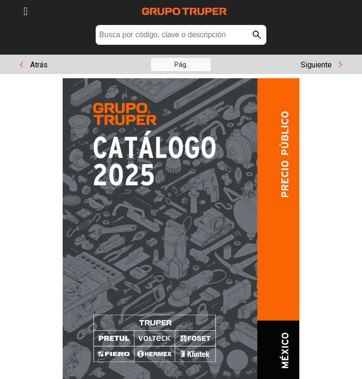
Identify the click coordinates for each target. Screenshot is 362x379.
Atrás (34, 64)
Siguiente (321, 64)
